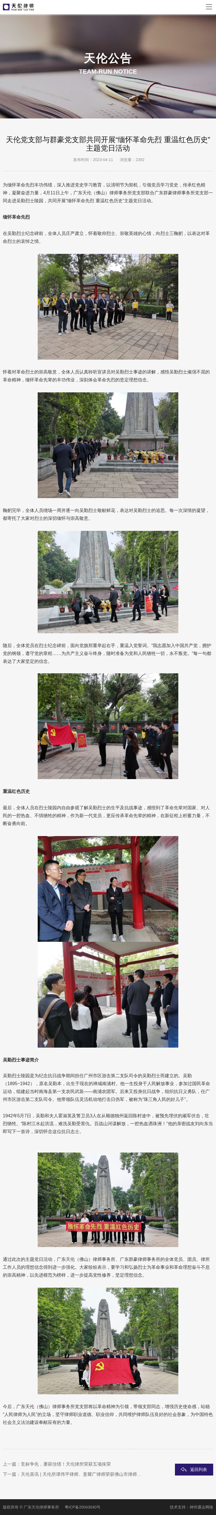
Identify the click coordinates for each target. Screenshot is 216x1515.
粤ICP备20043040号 (83, 1507)
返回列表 (198, 1469)
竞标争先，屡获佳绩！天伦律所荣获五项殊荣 (66, 1464)
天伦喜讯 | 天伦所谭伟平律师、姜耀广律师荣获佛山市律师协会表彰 (88, 1474)
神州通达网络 (201, 1507)
